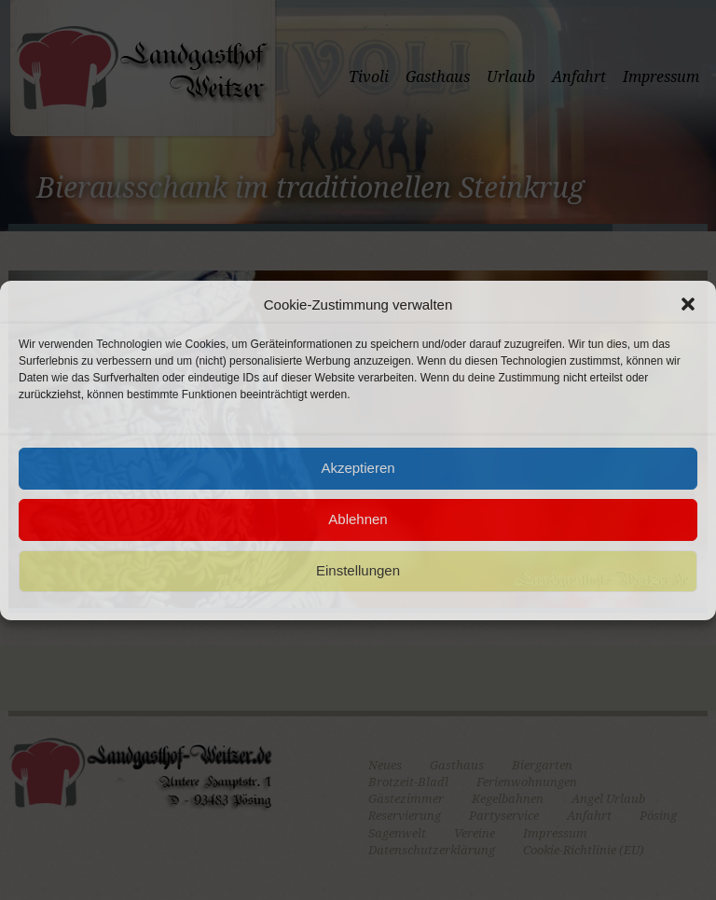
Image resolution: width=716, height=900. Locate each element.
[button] (688, 304)
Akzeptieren (357, 468)
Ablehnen (357, 519)
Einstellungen (358, 570)
